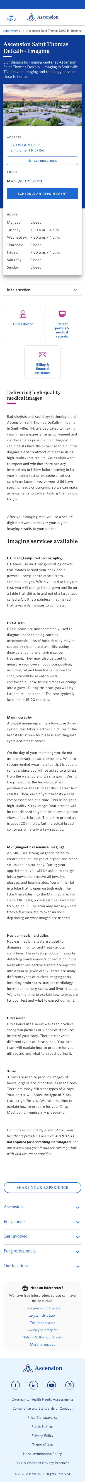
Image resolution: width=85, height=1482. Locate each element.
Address (14, 137)
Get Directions (45, 160)
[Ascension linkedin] (33, 1385)
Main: (12, 181)
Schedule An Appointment (42, 194)
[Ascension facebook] (15, 1385)
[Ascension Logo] (42, 1371)
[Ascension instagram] (69, 1385)
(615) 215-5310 (29, 181)
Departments (11, 31)
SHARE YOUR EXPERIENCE (42, 1187)
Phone (12, 172)
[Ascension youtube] (51, 1385)
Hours (12, 214)
